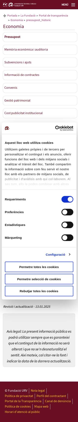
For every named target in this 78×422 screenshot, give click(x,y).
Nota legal (38, 391)
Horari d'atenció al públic (22, 412)
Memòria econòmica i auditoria (26, 49)
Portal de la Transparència (23, 401)
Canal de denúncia (58, 401)
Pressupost (12, 37)
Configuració (55, 254)
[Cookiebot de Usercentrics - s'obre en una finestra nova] (55, 128)
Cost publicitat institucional (23, 113)
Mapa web (41, 406)
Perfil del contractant (51, 396)
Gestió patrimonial (17, 100)
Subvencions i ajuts (17, 62)
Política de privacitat (19, 396)
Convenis (10, 88)
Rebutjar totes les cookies (39, 291)
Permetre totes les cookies (39, 267)
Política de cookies (18, 406)
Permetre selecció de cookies (39, 279)
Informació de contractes (21, 75)
